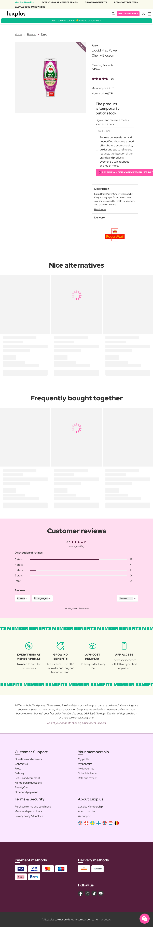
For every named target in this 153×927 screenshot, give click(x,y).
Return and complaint (27, 778)
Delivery (19, 773)
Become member (128, 13)
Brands (31, 34)
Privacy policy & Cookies (29, 816)
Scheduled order (88, 773)
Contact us (21, 764)
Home (18, 34)
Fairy (44, 34)
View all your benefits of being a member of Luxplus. (76, 723)
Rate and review (87, 778)
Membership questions (28, 782)
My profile (83, 759)
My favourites (86, 768)
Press (18, 768)
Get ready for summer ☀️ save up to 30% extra (76, 20)
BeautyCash (22, 787)
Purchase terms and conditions (33, 806)
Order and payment (26, 792)
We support (84, 816)
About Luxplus (86, 811)
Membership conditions (28, 811)
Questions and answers (28, 759)
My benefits (85, 764)
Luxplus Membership (90, 806)
